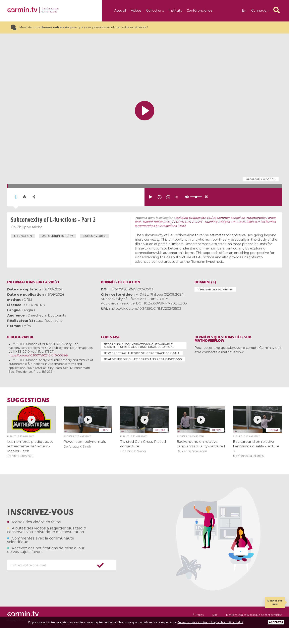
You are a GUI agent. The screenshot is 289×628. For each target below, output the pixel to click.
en (244, 10)
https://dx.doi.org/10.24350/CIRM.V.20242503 (146, 308)
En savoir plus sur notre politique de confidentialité (210, 622)
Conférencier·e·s (199, 10)
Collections (155, 10)
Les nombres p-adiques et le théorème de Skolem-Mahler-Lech (30, 446)
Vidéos (136, 10)
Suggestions (28, 400)
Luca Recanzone (49, 321)
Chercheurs (37, 315)
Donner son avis (275, 602)
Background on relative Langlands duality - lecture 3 (256, 446)
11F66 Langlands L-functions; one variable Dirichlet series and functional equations (139, 345)
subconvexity (94, 235)
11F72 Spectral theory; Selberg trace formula (141, 353)
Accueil (120, 10)
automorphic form (57, 235)
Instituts (175, 10)
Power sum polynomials (85, 442)
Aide (215, 615)
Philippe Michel (30, 227)
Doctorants (57, 315)
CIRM (27, 300)
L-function (23, 235)
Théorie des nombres (215, 289)
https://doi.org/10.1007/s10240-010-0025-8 (38, 355)
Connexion (260, 10)
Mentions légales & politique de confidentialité (254, 615)
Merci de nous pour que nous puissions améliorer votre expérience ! (79, 27)
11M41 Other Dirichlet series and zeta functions (143, 359)
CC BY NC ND (34, 305)
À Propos (198, 615)
